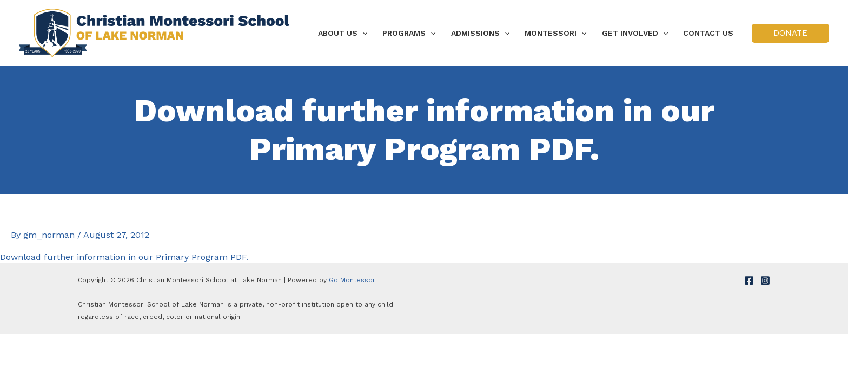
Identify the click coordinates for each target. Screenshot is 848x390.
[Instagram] (765, 280)
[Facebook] (749, 280)
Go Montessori (353, 280)
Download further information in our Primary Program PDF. (124, 257)
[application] (362, 33)
